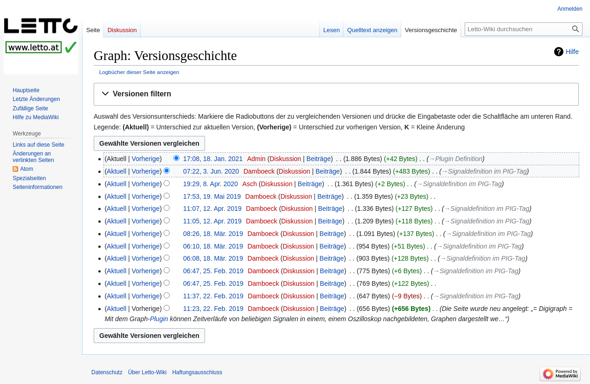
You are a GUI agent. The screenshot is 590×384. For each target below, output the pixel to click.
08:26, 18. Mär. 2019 (213, 233)
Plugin (159, 319)
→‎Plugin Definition (455, 158)
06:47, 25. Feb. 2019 (213, 271)
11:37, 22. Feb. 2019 (213, 296)
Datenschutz (107, 372)
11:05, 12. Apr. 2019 (212, 221)
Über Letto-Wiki (147, 372)
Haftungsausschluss (197, 372)
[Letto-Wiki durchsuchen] (524, 29)
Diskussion (285, 158)
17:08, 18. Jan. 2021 (213, 158)
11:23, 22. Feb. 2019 (213, 308)
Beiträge (319, 158)
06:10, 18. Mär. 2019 (213, 246)
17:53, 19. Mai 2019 (212, 196)
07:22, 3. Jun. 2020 (211, 171)
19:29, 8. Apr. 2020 (210, 184)
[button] (336, 94)
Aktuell (116, 171)
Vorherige (146, 158)
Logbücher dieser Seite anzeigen (139, 72)
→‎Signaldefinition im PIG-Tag (484, 171)
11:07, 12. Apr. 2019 (212, 208)
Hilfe (572, 51)
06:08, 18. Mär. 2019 (213, 258)
